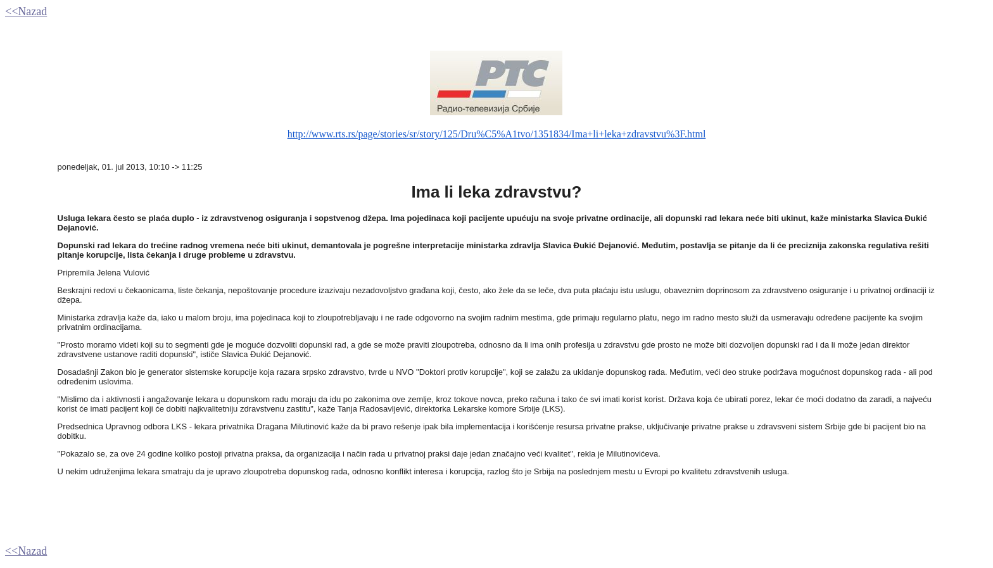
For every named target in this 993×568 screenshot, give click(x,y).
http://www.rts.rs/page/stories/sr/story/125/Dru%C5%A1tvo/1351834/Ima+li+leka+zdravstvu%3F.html (497, 134)
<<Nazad (26, 11)
